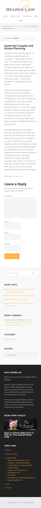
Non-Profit (11, 475)
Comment (8, 196)
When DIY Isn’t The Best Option (17, 299)
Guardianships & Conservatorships (20, 465)
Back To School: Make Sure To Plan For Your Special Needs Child (19, 322)
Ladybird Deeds (13, 468)
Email (7, 233)
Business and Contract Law (17, 470)
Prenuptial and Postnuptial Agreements (21, 478)
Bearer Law (20, 7)
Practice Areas (11, 458)
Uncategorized (18, 176)
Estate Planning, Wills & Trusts (18, 460)
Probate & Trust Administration (19, 463)
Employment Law (14, 473)
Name (7, 222)
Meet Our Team (11, 454)
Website (7, 244)
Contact (9, 488)
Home (8, 450)
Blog (7, 484)
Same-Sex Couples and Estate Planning (20, 295)
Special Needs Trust (15, 480)
